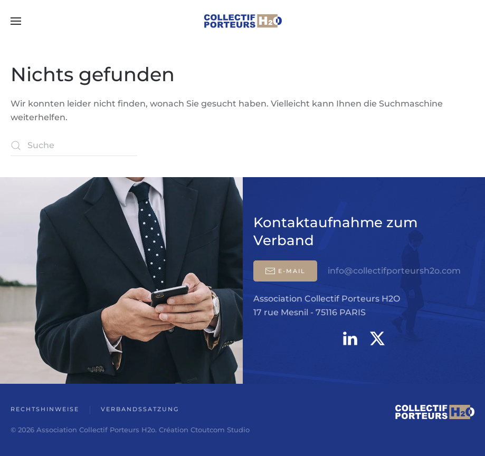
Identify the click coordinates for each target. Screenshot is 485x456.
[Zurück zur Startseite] (242, 21)
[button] (16, 21)
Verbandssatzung (140, 409)
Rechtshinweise (45, 409)
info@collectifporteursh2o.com (394, 271)
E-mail (285, 271)
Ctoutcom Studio (220, 429)
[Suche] (74, 145)
